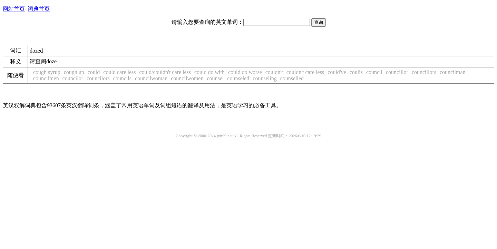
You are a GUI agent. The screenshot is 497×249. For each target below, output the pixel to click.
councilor (72, 78)
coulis (356, 72)
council (374, 72)
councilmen (46, 78)
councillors (424, 72)
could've (337, 72)
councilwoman (151, 78)
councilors (98, 78)
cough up (74, 72)
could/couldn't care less (165, 72)
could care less (119, 72)
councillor (397, 72)
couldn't (274, 72)
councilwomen (187, 78)
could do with (209, 72)
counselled (292, 78)
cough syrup (46, 72)
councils (122, 78)
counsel (215, 78)
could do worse (245, 72)
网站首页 (14, 9)
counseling (264, 78)
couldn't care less (305, 72)
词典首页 (39, 9)
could (94, 72)
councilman (453, 72)
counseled (238, 78)
